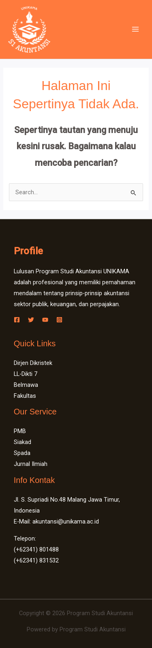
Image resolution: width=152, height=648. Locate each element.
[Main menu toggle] (135, 29)
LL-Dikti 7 (25, 374)
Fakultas (25, 395)
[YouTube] (45, 320)
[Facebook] (17, 320)
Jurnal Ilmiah (30, 464)
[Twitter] (31, 320)
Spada (22, 453)
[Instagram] (59, 320)
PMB (20, 431)
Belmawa (26, 384)
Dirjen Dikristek (33, 363)
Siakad (22, 442)
